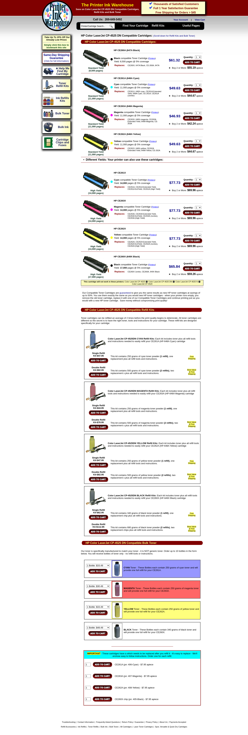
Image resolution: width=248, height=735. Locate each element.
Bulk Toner (113, 727)
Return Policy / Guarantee (133, 722)
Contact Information (86, 722)
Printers (152, 58)
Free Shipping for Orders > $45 (176, 12)
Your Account (180, 19)
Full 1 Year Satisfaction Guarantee (175, 8)
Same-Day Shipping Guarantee (56, 56)
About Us (163, 722)
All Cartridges (126, 727)
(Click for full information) (56, 61)
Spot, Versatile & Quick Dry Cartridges (171, 727)
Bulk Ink (104, 727)
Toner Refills (93, 727)
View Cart (200, 19)
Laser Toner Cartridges (143, 727)
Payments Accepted (177, 722)
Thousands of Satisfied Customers (176, 4)
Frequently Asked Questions (108, 722)
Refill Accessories (68, 727)
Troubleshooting (68, 722)
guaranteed (125, 293)
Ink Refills (82, 727)
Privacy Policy (151, 722)
